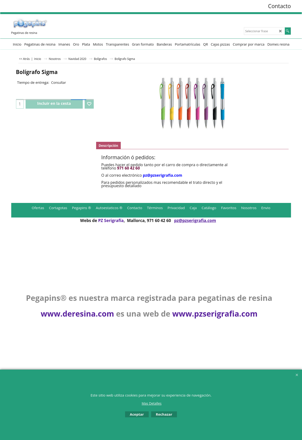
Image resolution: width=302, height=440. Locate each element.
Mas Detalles (151, 403)
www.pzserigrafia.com (214, 313)
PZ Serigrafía (111, 220)
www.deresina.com (77, 313)
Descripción (108, 145)
